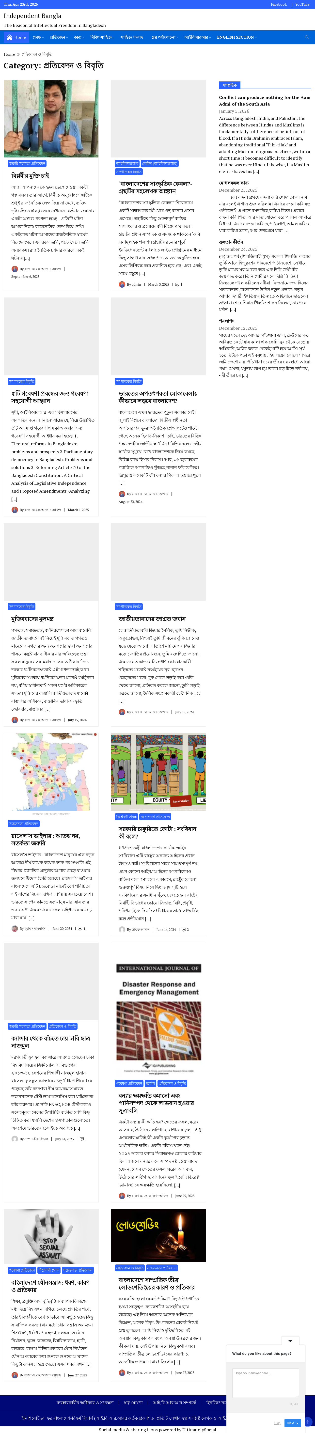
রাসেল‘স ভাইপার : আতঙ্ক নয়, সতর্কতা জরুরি (45, 839)
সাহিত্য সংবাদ (132, 37)
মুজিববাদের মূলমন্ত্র (32, 619)
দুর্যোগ (150, 1083)
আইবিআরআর (196, 37)
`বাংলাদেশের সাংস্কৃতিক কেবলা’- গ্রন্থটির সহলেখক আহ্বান (155, 187)
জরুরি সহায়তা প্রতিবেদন (27, 163)
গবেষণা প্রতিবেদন (129, 1083)
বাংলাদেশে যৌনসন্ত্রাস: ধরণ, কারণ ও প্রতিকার (50, 1286)
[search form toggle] (306, 37)
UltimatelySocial (199, 1430)
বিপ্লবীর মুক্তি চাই (29, 176)
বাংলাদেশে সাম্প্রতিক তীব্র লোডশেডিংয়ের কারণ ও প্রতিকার (157, 1283)
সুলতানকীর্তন (231, 242)
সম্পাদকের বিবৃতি (129, 171)
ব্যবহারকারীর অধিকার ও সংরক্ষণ (85, 1402)
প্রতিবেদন (57, 37)
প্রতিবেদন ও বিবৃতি (62, 1026)
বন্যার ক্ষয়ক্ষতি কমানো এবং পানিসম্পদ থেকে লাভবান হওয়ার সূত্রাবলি (156, 1103)
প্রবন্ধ (37, 37)
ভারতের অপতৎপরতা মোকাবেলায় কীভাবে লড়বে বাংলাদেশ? (158, 397)
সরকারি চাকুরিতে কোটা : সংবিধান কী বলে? (157, 832)
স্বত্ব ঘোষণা (133, 1402)
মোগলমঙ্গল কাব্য (234, 183)
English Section (235, 37)
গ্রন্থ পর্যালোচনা (163, 37)
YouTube (302, 4)
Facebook (279, 4)
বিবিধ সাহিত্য (101, 37)
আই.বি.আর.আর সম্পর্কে (174, 1402)
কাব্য (77, 37)
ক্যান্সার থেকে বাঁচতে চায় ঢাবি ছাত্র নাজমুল (50, 1042)
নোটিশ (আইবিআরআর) (159, 163)
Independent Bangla (32, 15)
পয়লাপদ (227, 321)
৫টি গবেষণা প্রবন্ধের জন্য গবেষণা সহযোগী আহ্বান (49, 397)
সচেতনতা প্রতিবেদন (23, 823)
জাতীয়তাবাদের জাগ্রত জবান (152, 619)
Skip (277, 1423)
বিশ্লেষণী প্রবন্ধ (126, 816)
